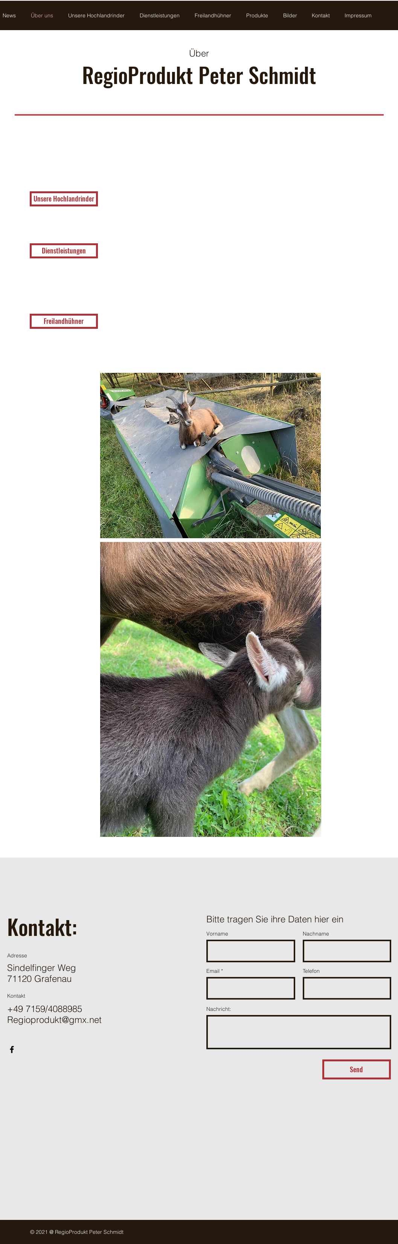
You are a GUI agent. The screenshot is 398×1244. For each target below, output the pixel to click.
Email (213, 971)
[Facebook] (12, 1049)
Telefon (311, 971)
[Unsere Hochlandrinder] (64, 198)
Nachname (316, 933)
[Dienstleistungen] (64, 250)
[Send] (356, 1069)
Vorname (217, 933)
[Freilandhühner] (64, 321)
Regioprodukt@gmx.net (54, 1019)
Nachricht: (218, 1009)
